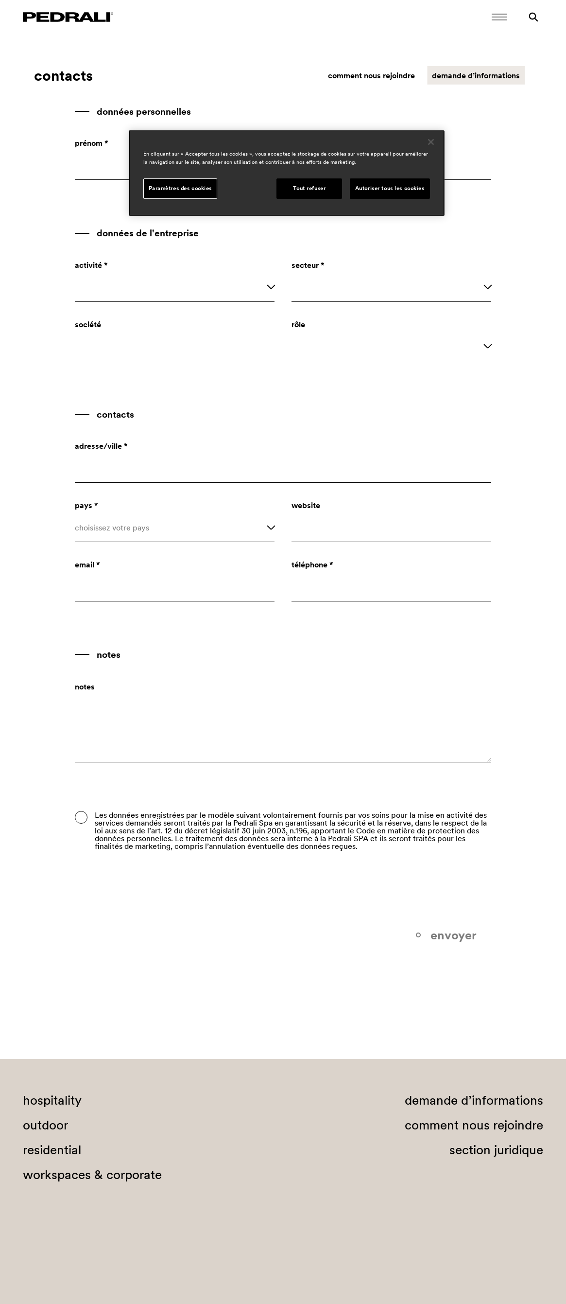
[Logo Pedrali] (68, 17)
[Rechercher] (533, 17)
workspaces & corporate (92, 1174)
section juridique (496, 1150)
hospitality (52, 1100)
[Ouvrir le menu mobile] (499, 17)
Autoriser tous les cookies (390, 188)
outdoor (45, 1125)
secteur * (308, 265)
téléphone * (312, 564)
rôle (298, 324)
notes (85, 686)
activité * (91, 265)
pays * (86, 505)
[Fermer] (431, 142)
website (306, 505)
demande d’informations (476, 75)
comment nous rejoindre (371, 75)
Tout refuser (309, 188)
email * (87, 564)
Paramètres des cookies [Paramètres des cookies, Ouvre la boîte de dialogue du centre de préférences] (180, 188)
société (88, 324)
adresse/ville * (101, 446)
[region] (287, 173)
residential (52, 1150)
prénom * (91, 143)
